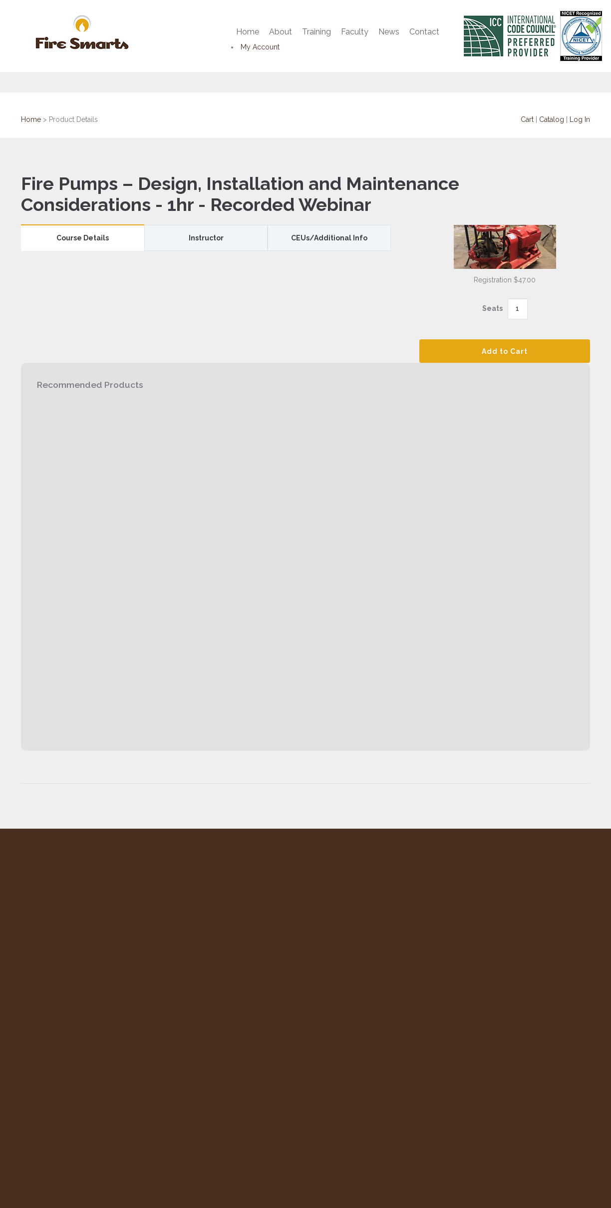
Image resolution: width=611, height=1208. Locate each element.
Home (247, 31)
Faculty (354, 31)
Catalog (551, 119)
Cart (527, 119)
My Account (260, 47)
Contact (424, 31)
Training (316, 31)
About (280, 31)
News (388, 31)
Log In (580, 119)
